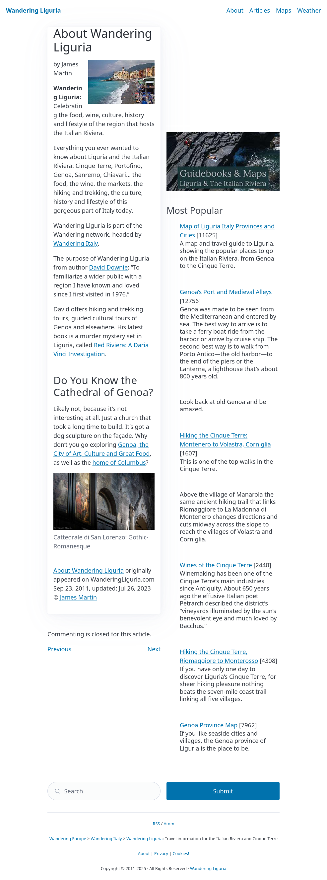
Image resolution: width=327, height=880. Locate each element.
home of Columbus (119, 462)
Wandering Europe (67, 838)
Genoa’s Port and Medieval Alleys (226, 292)
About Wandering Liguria (88, 570)
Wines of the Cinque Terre (216, 565)
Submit (223, 791)
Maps (283, 10)
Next (154, 649)
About (235, 10)
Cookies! (181, 853)
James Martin (78, 597)
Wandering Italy (75, 243)
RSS (156, 824)
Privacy (161, 853)
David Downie (108, 267)
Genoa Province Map (208, 725)
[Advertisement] (223, 73)
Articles (259, 10)
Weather (309, 10)
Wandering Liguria (33, 10)
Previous (59, 649)
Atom (169, 824)
